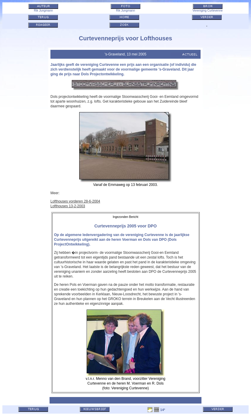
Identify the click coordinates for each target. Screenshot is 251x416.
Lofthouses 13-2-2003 (67, 206)
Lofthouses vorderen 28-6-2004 (75, 201)
